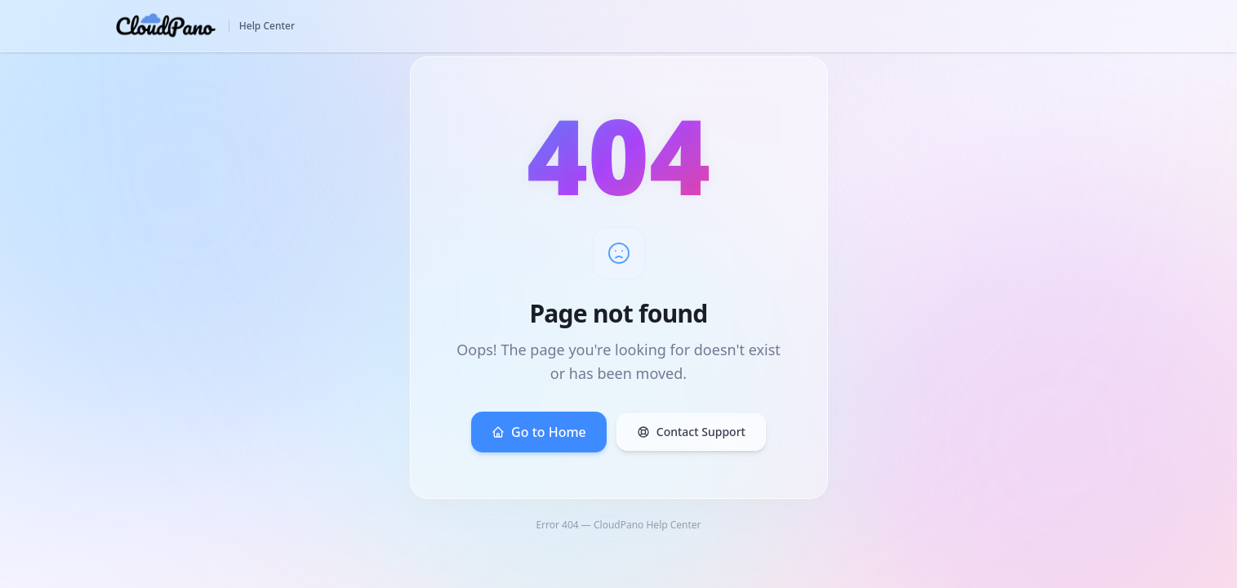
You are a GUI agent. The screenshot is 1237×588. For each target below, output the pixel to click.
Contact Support (691, 431)
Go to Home (539, 432)
